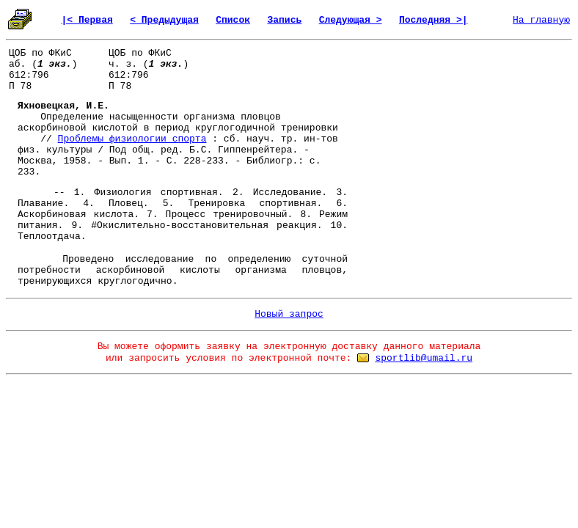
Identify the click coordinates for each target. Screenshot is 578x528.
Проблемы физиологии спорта (132, 138)
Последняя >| (433, 20)
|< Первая (87, 20)
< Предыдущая (164, 20)
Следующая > (350, 20)
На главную (541, 20)
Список (233, 20)
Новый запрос (289, 314)
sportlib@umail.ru (423, 358)
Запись (284, 20)
